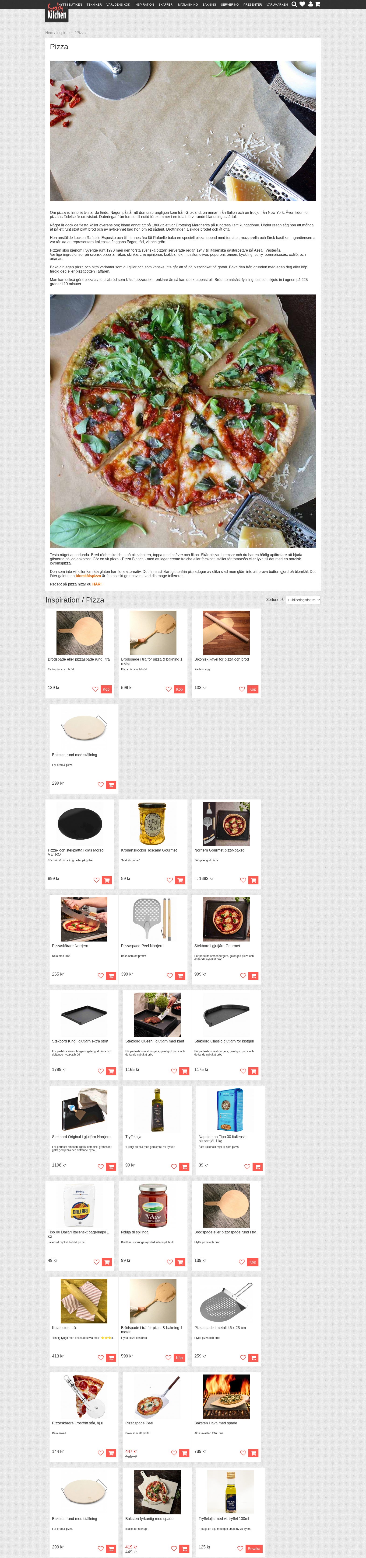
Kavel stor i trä (269, 1042)
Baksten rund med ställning (280, 659)
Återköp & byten (61, 1507)
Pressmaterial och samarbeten (191, 1504)
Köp (243, 785)
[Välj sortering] (303, 600)
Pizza (81, 33)
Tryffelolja (196, 947)
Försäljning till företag (65, 1511)
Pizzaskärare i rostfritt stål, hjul (213, 1138)
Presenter (252, 4)
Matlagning (188, 4)
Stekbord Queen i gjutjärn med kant (286, 851)
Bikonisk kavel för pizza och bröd (215, 659)
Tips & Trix (123, 1503)
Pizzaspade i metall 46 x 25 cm (143, 1138)
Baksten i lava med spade (69, 1234)
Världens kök (118, 4)
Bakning (209, 4)
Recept (120, 1499)
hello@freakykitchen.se (165, 1542)
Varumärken (277, 4)
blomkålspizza (88, 576)
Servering (230, 4)
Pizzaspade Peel (271, 1138)
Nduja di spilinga (131, 1042)
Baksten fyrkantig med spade (212, 1234)
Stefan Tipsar (125, 1511)
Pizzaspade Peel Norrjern (69, 851)
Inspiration (144, 4)
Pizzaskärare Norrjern (275, 755)
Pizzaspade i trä (201, 1330)
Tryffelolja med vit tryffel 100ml (282, 1234)
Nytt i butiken (70, 4)
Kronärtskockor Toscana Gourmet (145, 755)
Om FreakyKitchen (181, 1499)
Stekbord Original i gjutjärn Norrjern (147, 947)
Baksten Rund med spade (69, 1330)
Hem (49, 33)
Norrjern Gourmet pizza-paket (212, 755)
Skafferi (165, 4)
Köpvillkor (56, 1503)
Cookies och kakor (181, 1508)
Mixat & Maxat (126, 1507)
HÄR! (97, 584)
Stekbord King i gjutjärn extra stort (216, 851)
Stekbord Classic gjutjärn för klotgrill (77, 947)
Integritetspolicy (61, 1515)
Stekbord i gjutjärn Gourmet (140, 851)
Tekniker (94, 4)
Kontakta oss (58, 1499)
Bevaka (309, 1264)
